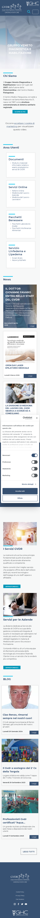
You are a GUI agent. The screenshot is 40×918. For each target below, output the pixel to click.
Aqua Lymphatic (19, 260)
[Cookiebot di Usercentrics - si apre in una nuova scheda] (24, 418)
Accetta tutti (20, 491)
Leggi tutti (29, 852)
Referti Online (18, 191)
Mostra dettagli (27, 484)
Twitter (22, 905)
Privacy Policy (20, 895)
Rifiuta (20, 498)
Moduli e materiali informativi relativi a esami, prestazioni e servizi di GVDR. (20, 166)
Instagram (14, 904)
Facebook (18, 904)
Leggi (32, 326)
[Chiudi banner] (37, 418)
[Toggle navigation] (35, 12)
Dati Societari (20, 899)
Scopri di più (17, 258)
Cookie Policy (20, 892)
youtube (26, 904)
